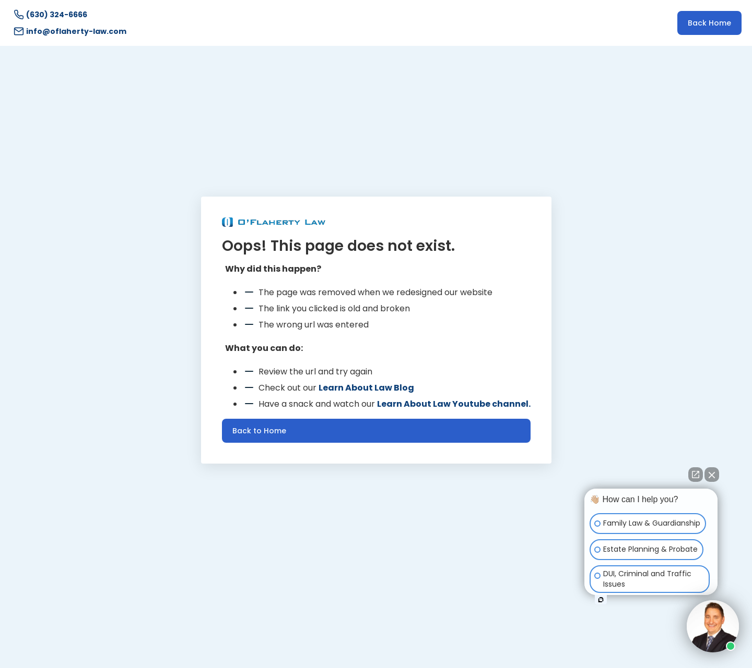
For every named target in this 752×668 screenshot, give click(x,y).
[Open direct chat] (695, 474)
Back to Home (259, 431)
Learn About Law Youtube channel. (454, 404)
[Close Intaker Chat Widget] (711, 474)
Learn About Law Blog (366, 388)
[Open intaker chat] (601, 599)
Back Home (709, 23)
